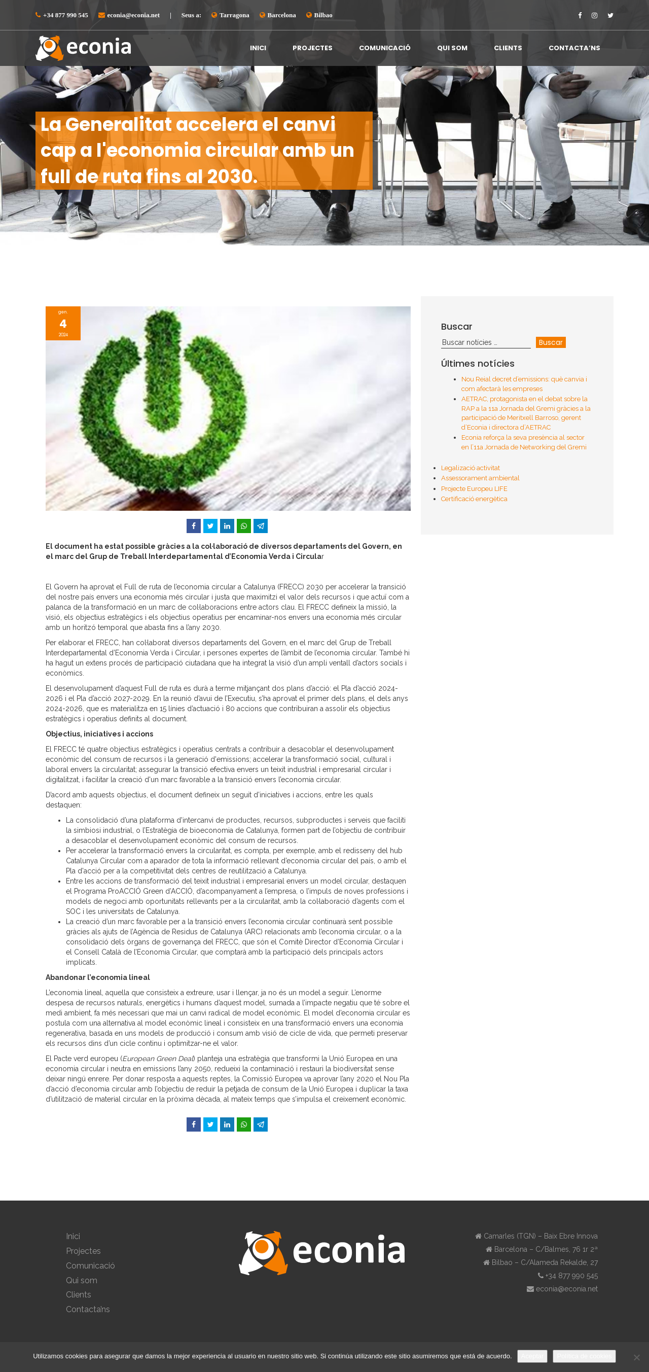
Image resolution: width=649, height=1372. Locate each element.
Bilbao (323, 15)
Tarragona (234, 15)
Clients (508, 48)
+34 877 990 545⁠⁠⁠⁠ (65, 15)
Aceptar (532, 1356)
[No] (636, 1357)
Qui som (452, 48)
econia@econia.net (133, 15)
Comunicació (385, 48)
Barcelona (282, 15)
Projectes (313, 48)
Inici (258, 48)
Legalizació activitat (470, 468)
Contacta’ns (574, 48)
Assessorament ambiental (480, 478)
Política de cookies (584, 1356)
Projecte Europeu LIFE (474, 488)
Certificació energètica (474, 499)
